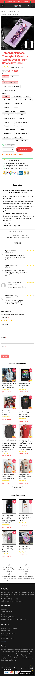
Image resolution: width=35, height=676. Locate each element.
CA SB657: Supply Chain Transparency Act (13, 619)
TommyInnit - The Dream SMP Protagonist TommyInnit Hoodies (9, 385)
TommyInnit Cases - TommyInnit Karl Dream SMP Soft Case (25, 548)
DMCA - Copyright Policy (8, 617)
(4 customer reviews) (16, 67)
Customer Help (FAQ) (7, 638)
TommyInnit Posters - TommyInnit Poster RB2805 (8, 412)
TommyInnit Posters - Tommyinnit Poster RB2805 (25, 385)
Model (4, 93)
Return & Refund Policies (8, 633)
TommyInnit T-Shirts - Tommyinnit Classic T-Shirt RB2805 (25, 476)
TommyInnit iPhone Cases (9, 14)
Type (3, 74)
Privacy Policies (5, 614)
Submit (5, 356)
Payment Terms (5, 630)
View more (17, 487)
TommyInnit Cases (13, 11)
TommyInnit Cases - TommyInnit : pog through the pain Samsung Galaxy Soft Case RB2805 (8, 518)
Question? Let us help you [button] (26, 673)
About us (4, 609)
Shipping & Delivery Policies (9, 628)
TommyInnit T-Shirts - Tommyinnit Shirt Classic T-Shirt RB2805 (8, 476)
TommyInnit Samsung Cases (21, 237)
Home (3, 11)
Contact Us (4, 636)
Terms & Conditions (7, 611)
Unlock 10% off (31, 668)
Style (3, 80)
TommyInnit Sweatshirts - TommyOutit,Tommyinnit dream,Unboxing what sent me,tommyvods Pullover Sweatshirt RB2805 (9, 445)
